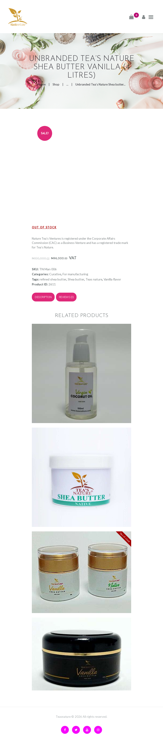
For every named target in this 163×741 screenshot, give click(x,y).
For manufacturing (75, 274)
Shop (56, 84)
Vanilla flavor (112, 279)
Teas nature (94, 279)
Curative (55, 274)
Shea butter (76, 279)
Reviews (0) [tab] (66, 297)
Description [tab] (43, 297)
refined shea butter (53, 279)
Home (42, 84)
